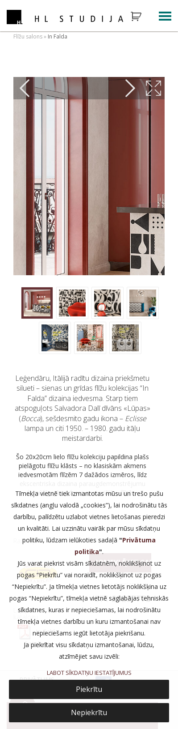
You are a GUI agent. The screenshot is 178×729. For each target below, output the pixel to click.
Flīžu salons (27, 36)
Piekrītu (89, 689)
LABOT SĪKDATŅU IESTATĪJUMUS (89, 673)
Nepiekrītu (89, 712)
